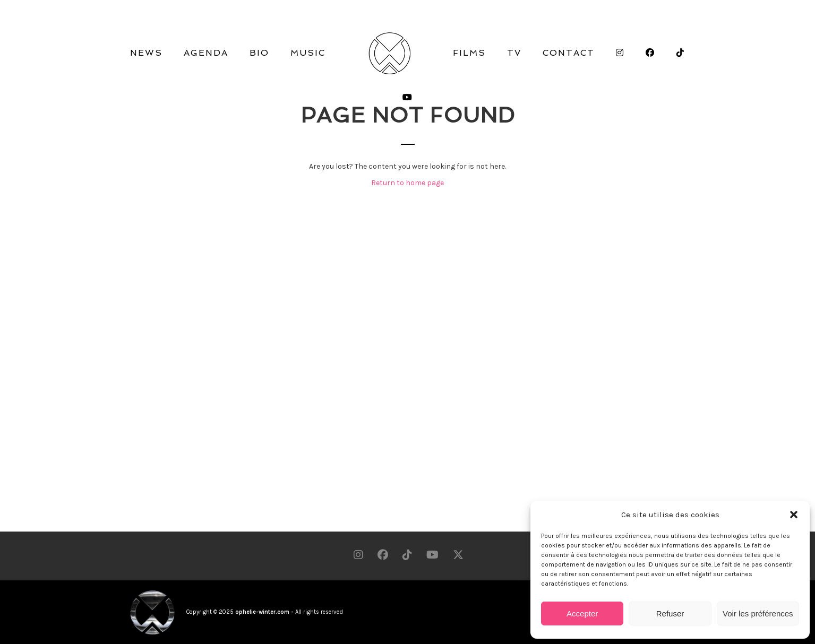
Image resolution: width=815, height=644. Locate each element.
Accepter (582, 613)
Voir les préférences (758, 613)
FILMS (469, 53)
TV (514, 53)
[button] (793, 514)
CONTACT (569, 53)
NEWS (146, 53)
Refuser (670, 613)
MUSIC (307, 53)
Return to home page (407, 182)
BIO (259, 53)
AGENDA (206, 53)
